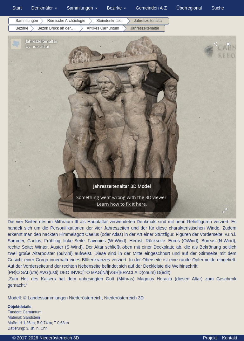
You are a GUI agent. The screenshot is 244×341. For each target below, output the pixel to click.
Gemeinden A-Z (151, 7)
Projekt (210, 337)
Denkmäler (44, 7)
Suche (217, 7)
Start (17, 7)
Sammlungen (82, 7)
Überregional (189, 7)
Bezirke (116, 7)
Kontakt (229, 337)
